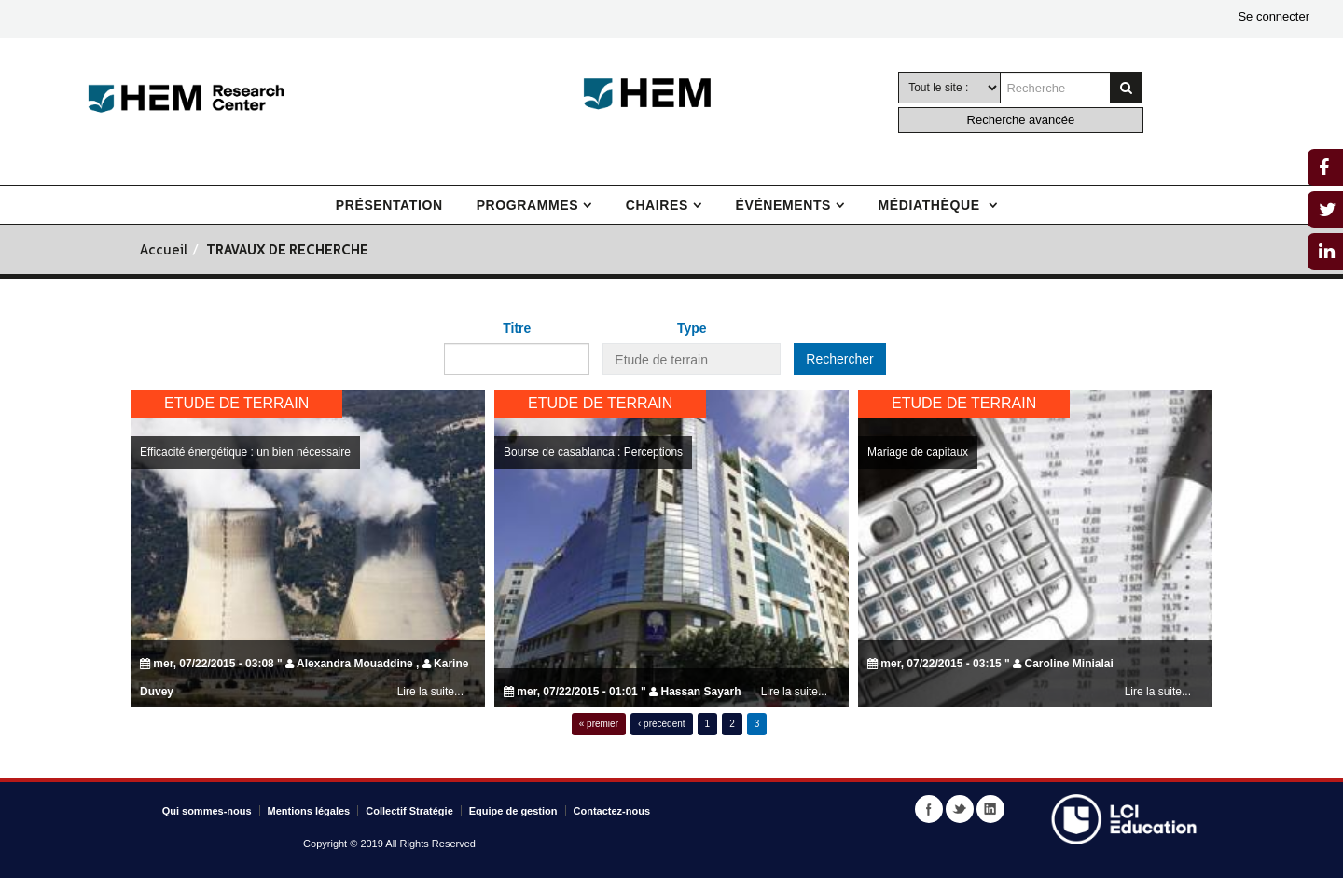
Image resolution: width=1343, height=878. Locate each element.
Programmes (527, 205)
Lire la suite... (430, 691)
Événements (783, 205)
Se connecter (1273, 16)
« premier (598, 724)
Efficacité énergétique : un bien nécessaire (245, 452)
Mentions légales (309, 810)
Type (692, 328)
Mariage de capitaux (917, 452)
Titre (517, 328)
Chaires (657, 205)
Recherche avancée (1021, 120)
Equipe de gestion (513, 810)
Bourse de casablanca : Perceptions (593, 452)
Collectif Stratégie (409, 810)
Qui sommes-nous (207, 810)
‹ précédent (661, 724)
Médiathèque (932, 205)
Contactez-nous (612, 810)
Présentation (389, 205)
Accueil (163, 251)
